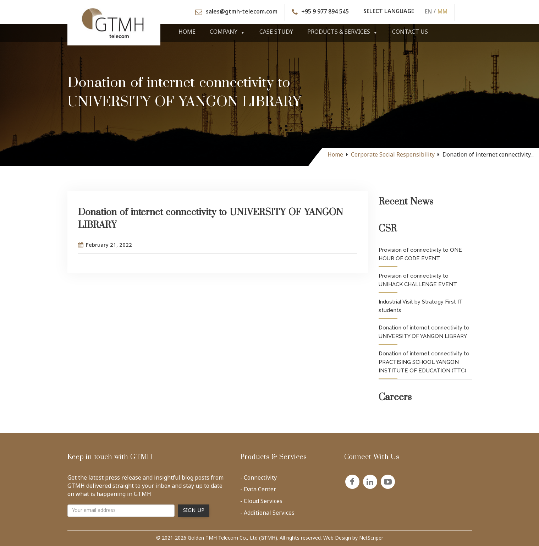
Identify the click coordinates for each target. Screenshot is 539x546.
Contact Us (410, 32)
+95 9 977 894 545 (325, 12)
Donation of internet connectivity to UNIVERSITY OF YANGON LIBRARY (424, 331)
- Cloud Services (261, 503)
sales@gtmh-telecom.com (241, 12)
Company (227, 32)
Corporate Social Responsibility (393, 155)
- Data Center (258, 491)
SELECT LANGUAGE (388, 12)
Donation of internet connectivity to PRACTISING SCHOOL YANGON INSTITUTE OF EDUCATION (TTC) (424, 362)
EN (428, 12)
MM (442, 12)
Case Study (276, 32)
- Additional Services (267, 515)
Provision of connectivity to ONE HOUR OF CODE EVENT (420, 254)
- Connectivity (258, 480)
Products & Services (342, 32)
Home (187, 32)
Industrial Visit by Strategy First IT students (421, 306)
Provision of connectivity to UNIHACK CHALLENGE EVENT (418, 280)
